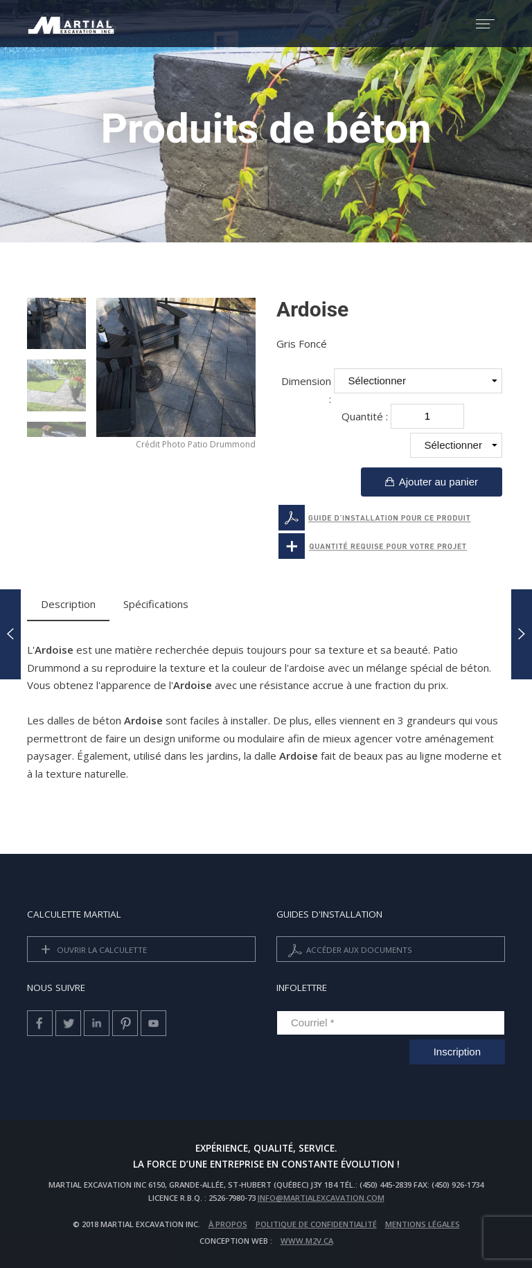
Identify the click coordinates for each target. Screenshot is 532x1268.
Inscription (457, 1051)
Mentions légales (422, 1224)
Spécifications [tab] (155, 604)
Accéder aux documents (348, 950)
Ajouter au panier (431, 482)
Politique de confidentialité (316, 1224)
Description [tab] (68, 604)
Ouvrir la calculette (91, 950)
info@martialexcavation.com (321, 1198)
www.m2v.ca (307, 1240)
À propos (228, 1224)
